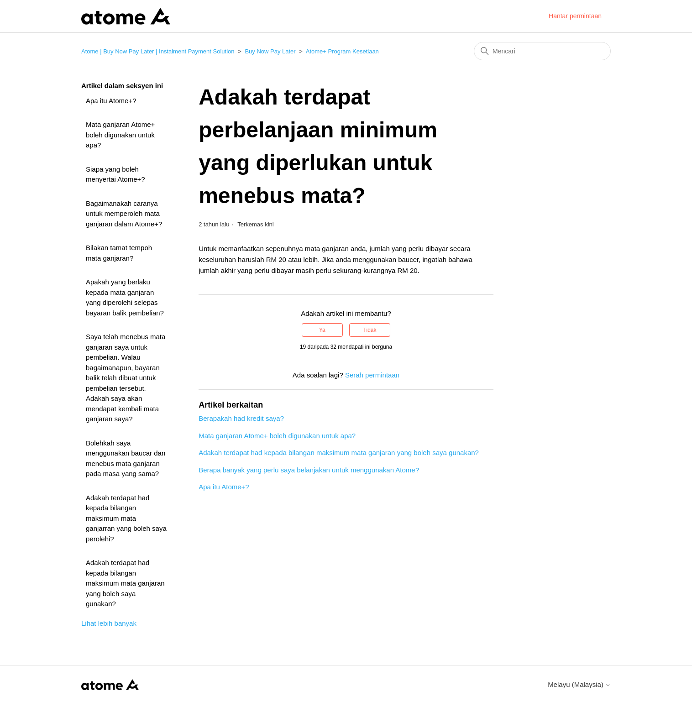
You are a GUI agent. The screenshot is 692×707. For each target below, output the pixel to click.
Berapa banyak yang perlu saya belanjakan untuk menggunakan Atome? (309, 470)
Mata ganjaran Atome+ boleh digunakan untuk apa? (120, 134)
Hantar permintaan (575, 16)
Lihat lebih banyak (108, 623)
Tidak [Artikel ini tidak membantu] (370, 330)
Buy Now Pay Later (270, 51)
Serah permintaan (372, 375)
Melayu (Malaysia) (579, 684)
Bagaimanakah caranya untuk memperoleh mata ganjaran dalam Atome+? (124, 213)
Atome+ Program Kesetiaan (342, 51)
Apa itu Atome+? (111, 101)
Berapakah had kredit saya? (241, 418)
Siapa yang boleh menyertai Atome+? (115, 174)
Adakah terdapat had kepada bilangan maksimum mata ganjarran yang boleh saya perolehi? (126, 518)
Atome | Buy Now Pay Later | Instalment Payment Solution (158, 51)
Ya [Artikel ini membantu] (322, 330)
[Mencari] (542, 51)
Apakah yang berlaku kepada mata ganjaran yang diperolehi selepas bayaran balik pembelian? (125, 297)
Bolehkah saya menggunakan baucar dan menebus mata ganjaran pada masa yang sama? (125, 458)
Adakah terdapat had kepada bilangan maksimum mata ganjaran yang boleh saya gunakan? (125, 583)
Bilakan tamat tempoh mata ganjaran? (119, 253)
